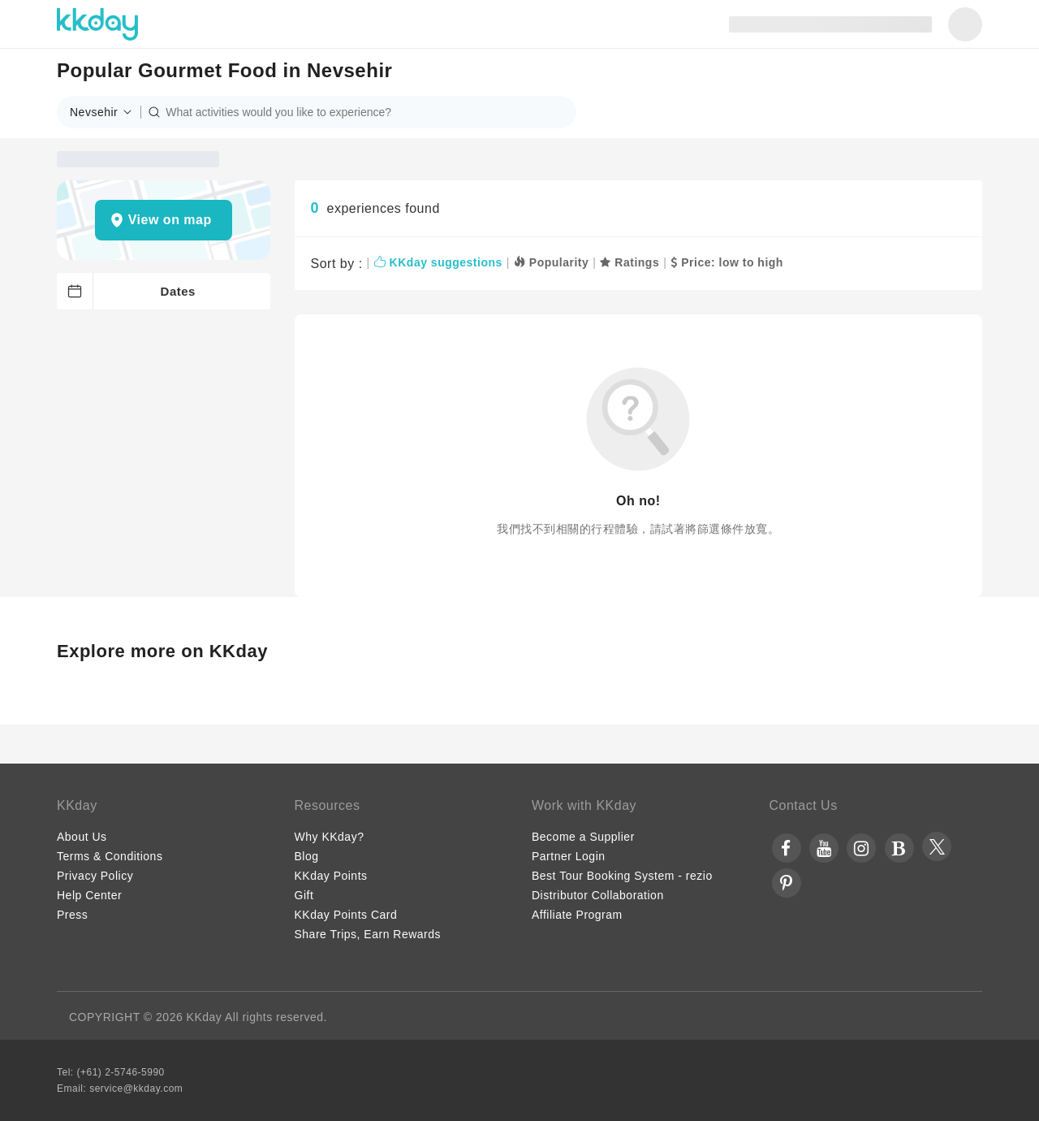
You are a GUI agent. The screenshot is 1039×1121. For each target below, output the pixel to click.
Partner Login (569, 856)
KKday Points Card (346, 914)
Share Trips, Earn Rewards (368, 934)
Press (72, 914)
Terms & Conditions (109, 856)
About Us (82, 836)
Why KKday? (329, 836)
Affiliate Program (577, 914)
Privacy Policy (95, 875)
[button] (105, 112)
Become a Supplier (583, 836)
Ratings (629, 262)
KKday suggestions (438, 262)
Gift (304, 895)
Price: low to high (726, 262)
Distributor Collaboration (598, 895)
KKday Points (331, 875)
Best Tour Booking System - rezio (622, 875)
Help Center (89, 895)
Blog (307, 856)
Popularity (551, 262)
